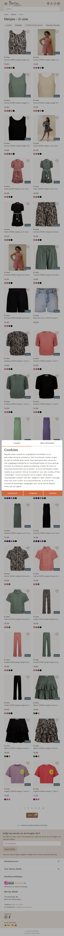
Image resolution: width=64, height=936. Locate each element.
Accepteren (12, 493)
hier (58, 478)
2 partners (12, 463)
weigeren (33, 493)
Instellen (52, 493)
